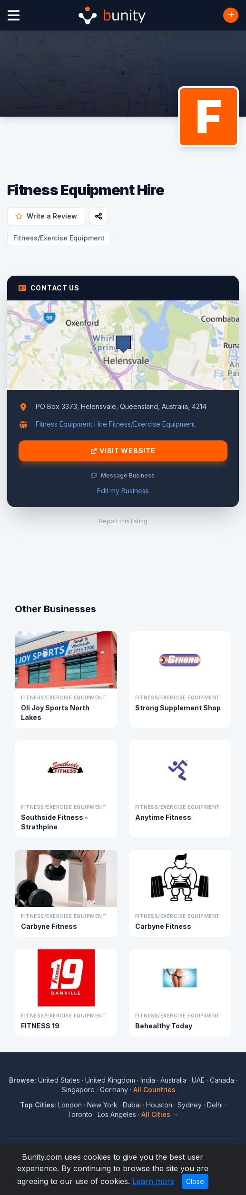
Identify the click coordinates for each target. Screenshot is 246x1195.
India (147, 1080)
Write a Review (46, 216)
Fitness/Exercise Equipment (59, 238)
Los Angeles (117, 1114)
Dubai (132, 1105)
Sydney (189, 1105)
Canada (222, 1080)
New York (102, 1105)
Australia (173, 1080)
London (70, 1105)
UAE (198, 1080)
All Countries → (158, 1089)
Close (195, 1181)
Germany (114, 1089)
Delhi (215, 1105)
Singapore (78, 1089)
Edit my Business (123, 491)
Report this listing (123, 521)
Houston (159, 1105)
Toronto (79, 1114)
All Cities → (160, 1114)
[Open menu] (14, 15)
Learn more (153, 1181)
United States (59, 1080)
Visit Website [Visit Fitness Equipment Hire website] (123, 451)
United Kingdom (110, 1080)
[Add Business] (230, 15)
